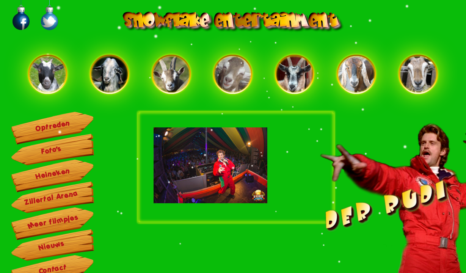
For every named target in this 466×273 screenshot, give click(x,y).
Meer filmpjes (53, 221)
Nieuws (51, 246)
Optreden (53, 125)
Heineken (53, 173)
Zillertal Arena (51, 198)
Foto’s (51, 150)
